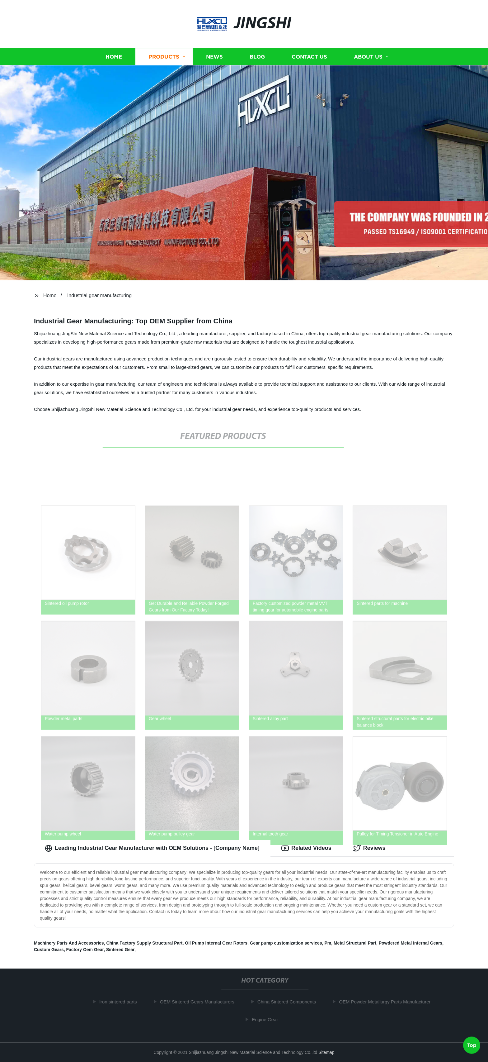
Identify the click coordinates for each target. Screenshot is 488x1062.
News (214, 57)
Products (164, 57)
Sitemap (326, 1052)
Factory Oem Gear (85, 949)
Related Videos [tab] (306, 848)
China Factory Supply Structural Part (144, 943)
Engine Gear (267, 1019)
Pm (327, 943)
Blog (257, 57)
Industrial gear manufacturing (99, 295)
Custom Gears (49, 949)
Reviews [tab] (369, 848)
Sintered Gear (120, 949)
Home (114, 57)
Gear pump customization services (286, 943)
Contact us (309, 57)
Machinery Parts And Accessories (69, 943)
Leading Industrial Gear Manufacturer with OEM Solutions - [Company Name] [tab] (152, 848)
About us (368, 57)
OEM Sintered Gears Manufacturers (199, 1001)
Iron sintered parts (120, 1001)
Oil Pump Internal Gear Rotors (216, 943)
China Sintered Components (289, 1001)
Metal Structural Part (355, 943)
